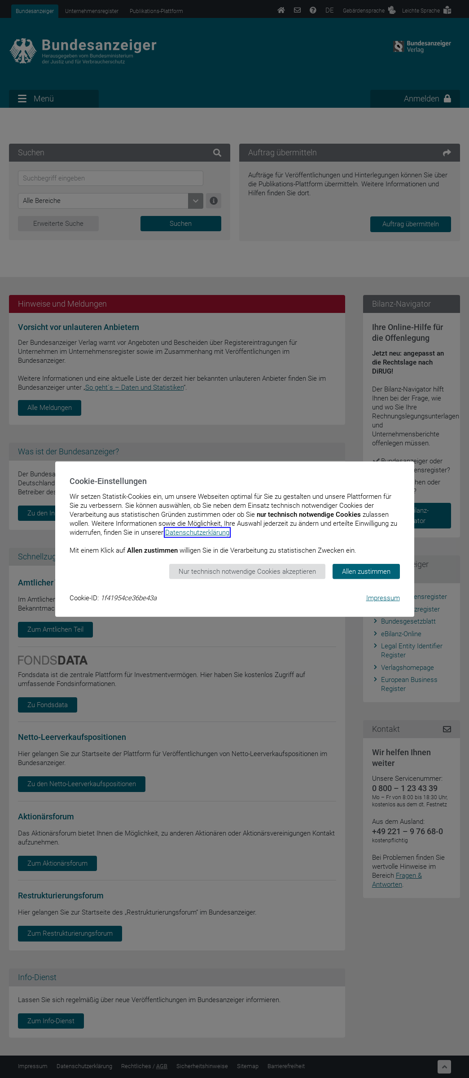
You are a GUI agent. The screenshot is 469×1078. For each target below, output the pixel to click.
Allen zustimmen (366, 571)
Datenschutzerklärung (197, 532)
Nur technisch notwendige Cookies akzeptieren (247, 571)
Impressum (383, 598)
